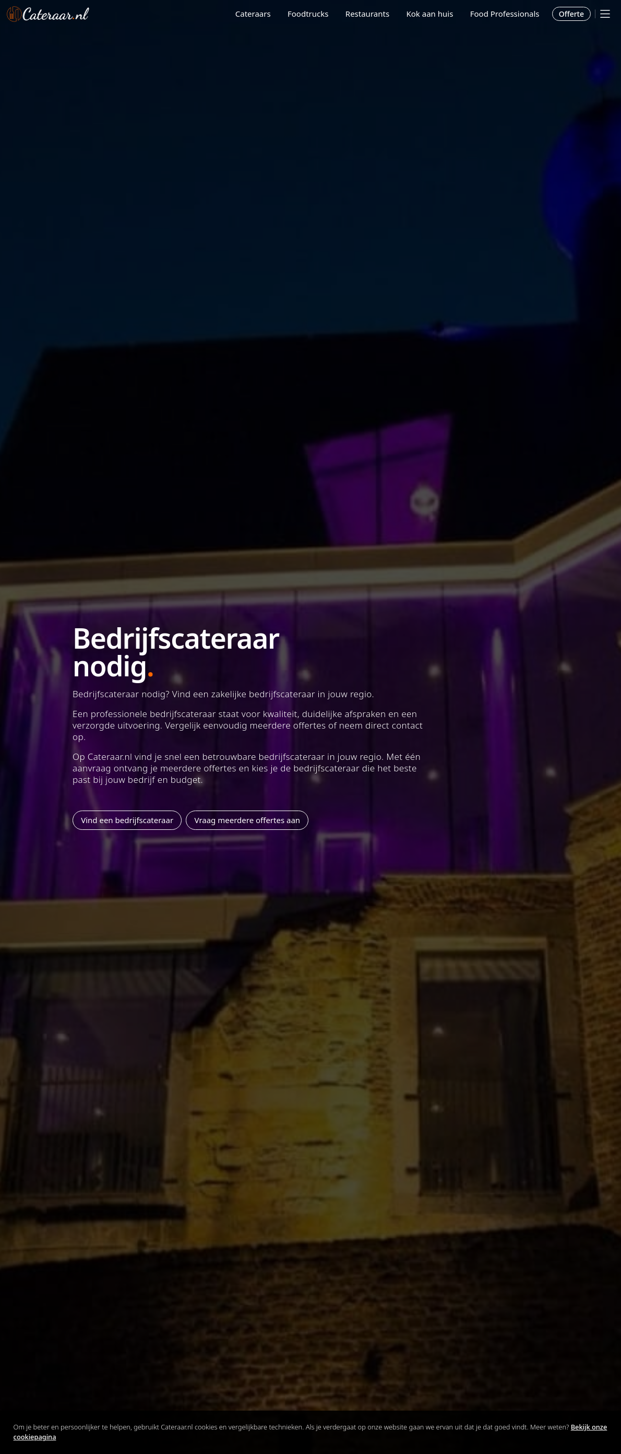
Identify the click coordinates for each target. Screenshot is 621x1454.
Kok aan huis (429, 13)
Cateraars (253, 13)
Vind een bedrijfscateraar (127, 820)
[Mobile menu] (605, 14)
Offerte (571, 14)
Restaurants (367, 13)
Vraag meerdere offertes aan (248, 820)
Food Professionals (505, 13)
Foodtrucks (308, 13)
